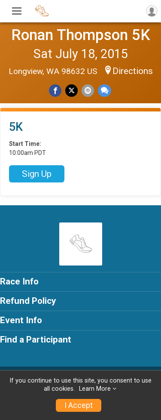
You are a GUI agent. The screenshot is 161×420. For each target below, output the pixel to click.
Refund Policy (28, 301)
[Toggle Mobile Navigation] (17, 11)
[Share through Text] (104, 90)
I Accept (78, 405)
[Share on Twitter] (71, 90)
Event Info (21, 320)
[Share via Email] (88, 90)
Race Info (19, 281)
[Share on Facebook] (55, 90)
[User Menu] (152, 11)
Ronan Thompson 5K (80, 35)
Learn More (95, 388)
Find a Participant (35, 339)
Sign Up (37, 174)
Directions (132, 71)
